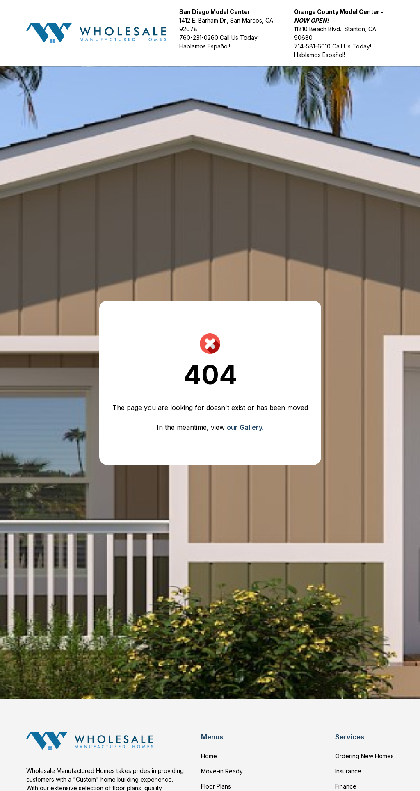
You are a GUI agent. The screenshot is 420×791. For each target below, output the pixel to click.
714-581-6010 (312, 46)
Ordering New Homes (364, 755)
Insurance (348, 771)
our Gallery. (245, 427)
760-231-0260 (199, 37)
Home (209, 755)
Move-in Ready (222, 771)
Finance (345, 786)
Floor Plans (216, 786)
